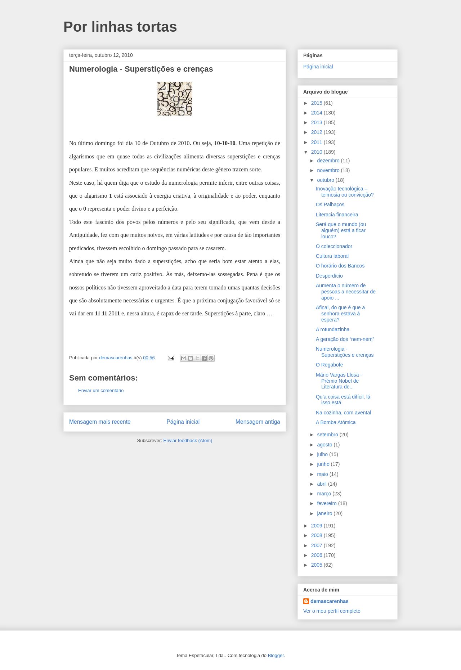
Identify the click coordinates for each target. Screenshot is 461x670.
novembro (329, 170)
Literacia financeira (337, 214)
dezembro (329, 160)
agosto (325, 445)
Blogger (276, 655)
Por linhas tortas (120, 27)
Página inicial (183, 422)
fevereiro (327, 503)
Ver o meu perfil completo (332, 611)
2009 (317, 526)
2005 (317, 565)
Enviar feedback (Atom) (188, 440)
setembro (328, 434)
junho (324, 464)
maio (323, 474)
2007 (317, 545)
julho (323, 454)
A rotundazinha (332, 329)
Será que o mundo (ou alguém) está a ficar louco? (341, 230)
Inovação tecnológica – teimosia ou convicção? (345, 192)
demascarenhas (329, 601)
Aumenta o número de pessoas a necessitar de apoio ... (346, 292)
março (324, 493)
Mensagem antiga (258, 422)
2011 (317, 142)
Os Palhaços (330, 204)
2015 (317, 103)
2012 (317, 132)
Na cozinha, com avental (343, 412)
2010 (317, 152)
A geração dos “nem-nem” (345, 339)
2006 (317, 555)
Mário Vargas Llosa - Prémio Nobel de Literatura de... (339, 381)
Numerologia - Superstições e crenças (345, 352)
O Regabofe (329, 365)
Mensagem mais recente (100, 422)
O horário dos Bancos (340, 266)
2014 (317, 113)
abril (322, 484)
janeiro (325, 513)
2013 (317, 122)
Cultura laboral (332, 256)
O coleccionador (334, 246)
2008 (317, 535)
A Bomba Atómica (336, 422)
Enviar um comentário (101, 390)
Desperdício (329, 276)
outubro (326, 180)
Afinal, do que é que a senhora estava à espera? (340, 314)
